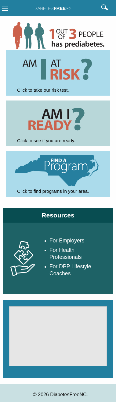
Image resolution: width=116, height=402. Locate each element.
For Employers (66, 241)
